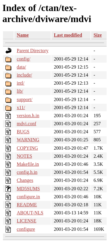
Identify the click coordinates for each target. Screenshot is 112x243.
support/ (24, 99)
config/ (23, 58)
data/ (21, 66)
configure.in (28, 196)
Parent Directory (32, 50)
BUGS (23, 131)
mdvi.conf (26, 123)
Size (97, 35)
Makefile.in (28, 164)
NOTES (24, 156)
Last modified (68, 35)
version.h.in (28, 115)
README (27, 204)
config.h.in (27, 172)
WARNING (28, 139)
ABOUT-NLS (30, 212)
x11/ (21, 107)
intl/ (20, 83)
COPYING (27, 148)
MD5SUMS (28, 188)
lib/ (20, 91)
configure (26, 229)
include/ (24, 75)
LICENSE (26, 220)
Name (23, 35)
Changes (25, 180)
